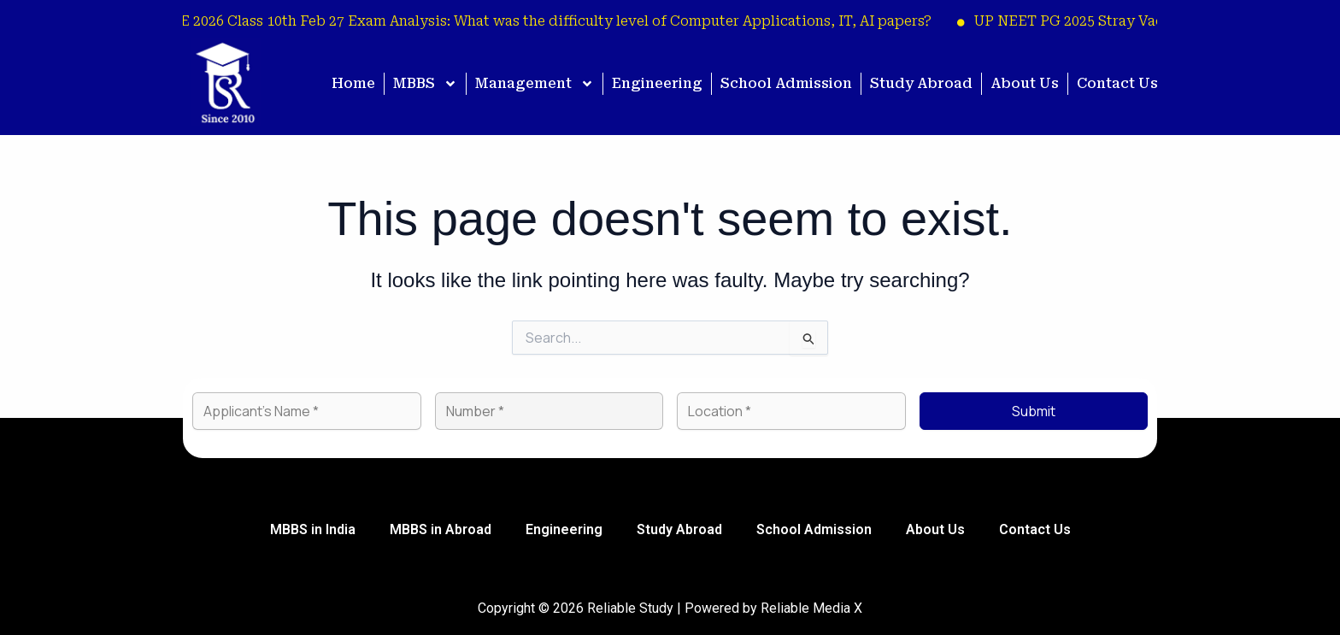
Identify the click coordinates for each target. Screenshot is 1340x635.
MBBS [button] (425, 83)
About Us (1024, 83)
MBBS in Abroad (440, 529)
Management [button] (534, 83)
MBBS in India (313, 529)
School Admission (786, 83)
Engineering (657, 83)
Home (353, 83)
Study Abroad (921, 83)
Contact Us (1117, 83)
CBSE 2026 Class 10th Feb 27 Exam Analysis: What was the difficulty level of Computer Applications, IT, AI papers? (548, 21)
